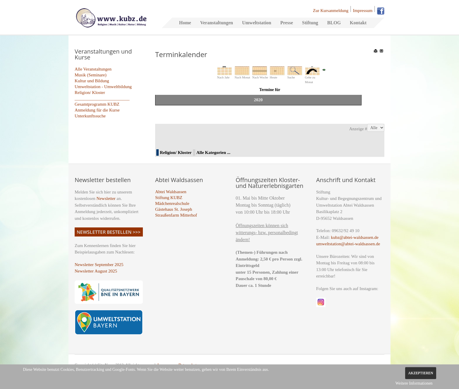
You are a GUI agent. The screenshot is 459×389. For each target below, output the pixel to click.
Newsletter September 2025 (99, 264)
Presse (286, 22)
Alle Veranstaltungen (93, 69)
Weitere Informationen (414, 383)
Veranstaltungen (216, 22)
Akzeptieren (420, 373)
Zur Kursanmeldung (330, 10)
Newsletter (106, 198)
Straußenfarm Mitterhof (176, 215)
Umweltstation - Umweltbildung (103, 86)
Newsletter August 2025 (96, 271)
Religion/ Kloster (90, 92)
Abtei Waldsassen (170, 191)
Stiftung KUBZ (168, 197)
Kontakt (358, 22)
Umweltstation (256, 22)
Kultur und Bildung (92, 80)
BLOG (334, 22)
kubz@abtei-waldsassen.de (354, 237)
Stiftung (310, 22)
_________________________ (102, 98)
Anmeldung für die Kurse (97, 110)
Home (185, 22)
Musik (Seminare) (91, 75)
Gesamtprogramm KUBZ (97, 104)
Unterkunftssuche (90, 116)
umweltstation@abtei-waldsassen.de (348, 243)
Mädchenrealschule (172, 203)
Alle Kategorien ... (213, 152)
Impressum (363, 10)
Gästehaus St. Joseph (173, 209)
